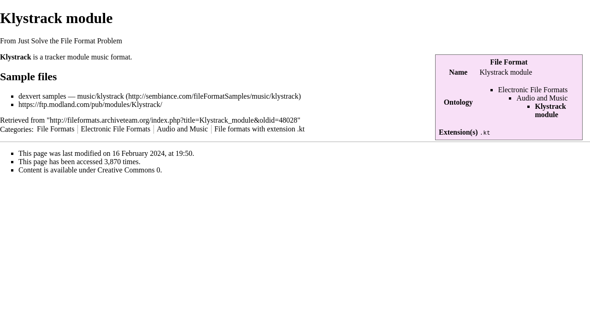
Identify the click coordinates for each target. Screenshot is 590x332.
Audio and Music (541, 98)
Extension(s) (458, 132)
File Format (508, 62)
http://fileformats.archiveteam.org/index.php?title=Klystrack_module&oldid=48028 (173, 120)
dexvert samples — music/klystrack (71, 96)
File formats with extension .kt (259, 129)
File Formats (55, 129)
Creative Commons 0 (129, 170)
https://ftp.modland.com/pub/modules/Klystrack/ (90, 104)
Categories (15, 129)
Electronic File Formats (532, 90)
